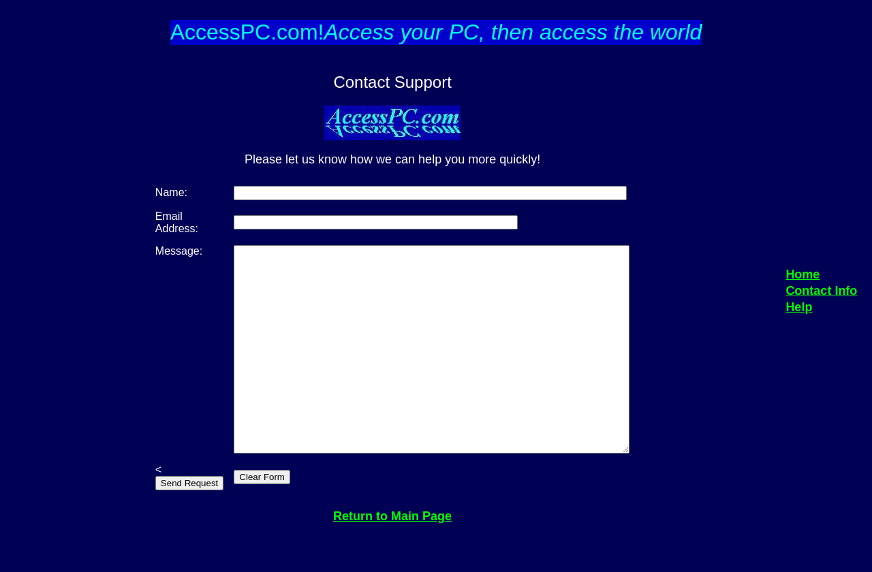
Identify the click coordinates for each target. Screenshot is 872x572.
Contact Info (821, 311)
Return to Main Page (392, 557)
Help (798, 327)
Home (802, 295)
